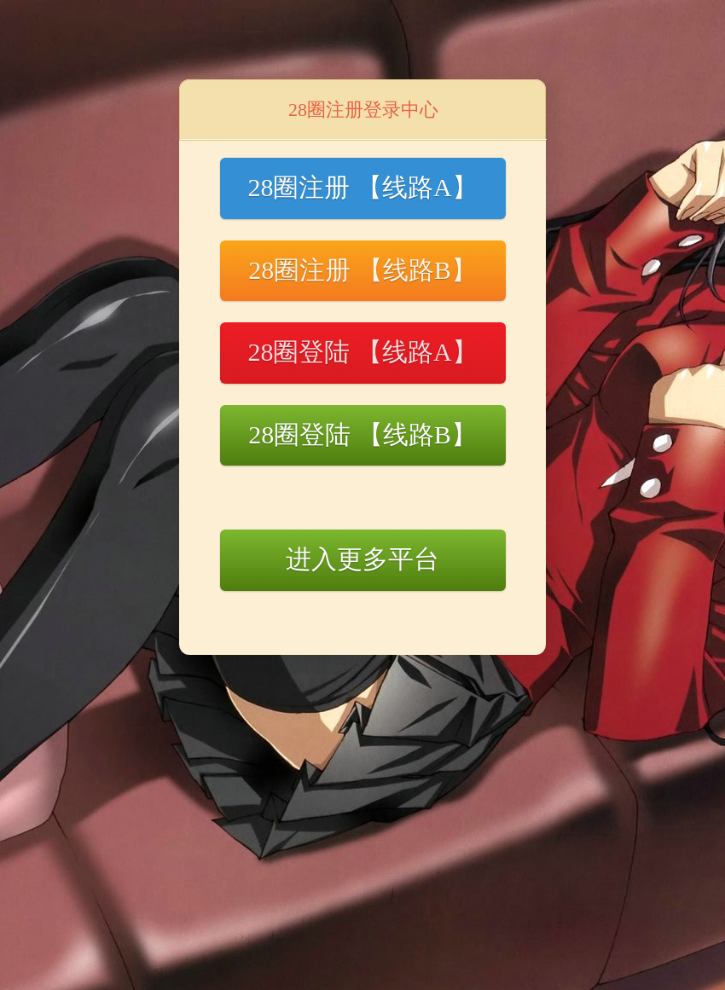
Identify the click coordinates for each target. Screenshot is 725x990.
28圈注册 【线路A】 (362, 187)
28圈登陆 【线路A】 (362, 352)
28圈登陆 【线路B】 (362, 434)
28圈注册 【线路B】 (362, 270)
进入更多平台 (362, 559)
